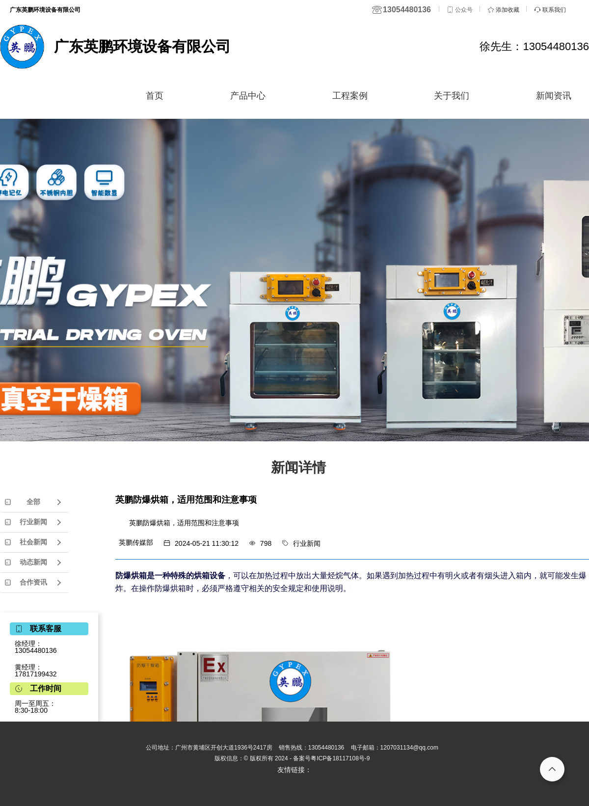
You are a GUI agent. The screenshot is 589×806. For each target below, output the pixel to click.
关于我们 (451, 96)
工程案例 (350, 96)
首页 (154, 96)
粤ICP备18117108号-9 (340, 758)
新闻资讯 (553, 96)
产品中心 (248, 96)
